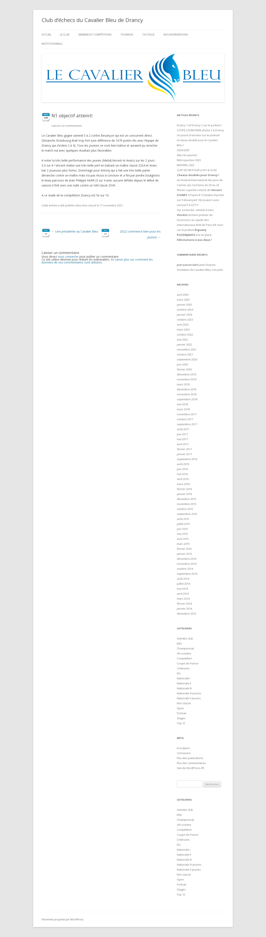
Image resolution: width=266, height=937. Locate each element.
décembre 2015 (186, 499)
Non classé (89, 205)
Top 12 (181, 723)
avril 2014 (183, 593)
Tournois (127, 34)
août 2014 (183, 579)
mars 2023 (183, 329)
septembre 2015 (187, 514)
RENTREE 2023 (185, 165)
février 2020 (184, 369)
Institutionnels (52, 43)
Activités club (185, 638)
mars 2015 (183, 544)
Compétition (184, 658)
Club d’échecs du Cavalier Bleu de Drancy (92, 20)
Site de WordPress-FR (190, 768)
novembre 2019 (186, 379)
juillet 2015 (183, 524)
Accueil (47, 34)
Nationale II (184, 683)
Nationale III (184, 688)
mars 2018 (183, 409)
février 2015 (184, 549)
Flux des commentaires (191, 763)
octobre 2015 (185, 509)
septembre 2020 (187, 359)
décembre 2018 (186, 389)
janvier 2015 (184, 554)
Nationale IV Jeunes (189, 693)
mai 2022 (182, 339)
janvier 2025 (184, 304)
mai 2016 (182, 474)
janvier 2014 (184, 608)
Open (180, 708)
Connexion (184, 753)
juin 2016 (182, 469)
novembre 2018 (186, 394)
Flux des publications (190, 758)
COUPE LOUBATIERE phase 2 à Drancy (200, 130)
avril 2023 (183, 324)
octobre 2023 (185, 319)
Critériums (183, 668)
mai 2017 (182, 439)
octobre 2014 (185, 569)
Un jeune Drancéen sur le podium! (198, 135)
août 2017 (183, 429)
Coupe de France (187, 663)
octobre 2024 (185, 309)
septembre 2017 (187, 424)
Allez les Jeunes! (187, 155)
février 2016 (184, 489)
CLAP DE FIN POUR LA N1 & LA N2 (197, 170)
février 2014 (184, 603)
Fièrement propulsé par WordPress (62, 919)
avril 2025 (183, 294)
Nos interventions (176, 34)
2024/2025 (183, 150)
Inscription (183, 748)
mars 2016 (183, 484)
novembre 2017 (186, 414)
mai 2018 (182, 404)
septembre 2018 (187, 399)
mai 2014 (182, 588)
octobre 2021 (185, 354)
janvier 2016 (184, 494)
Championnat (185, 648)
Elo (179, 673)
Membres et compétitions (95, 34)
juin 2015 (182, 529)
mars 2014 (183, 598)
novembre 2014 (186, 564)
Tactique (148, 34)
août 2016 (183, 464)
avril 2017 (183, 444)
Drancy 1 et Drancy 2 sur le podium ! (199, 125)
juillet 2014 (183, 583)
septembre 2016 (187, 459)
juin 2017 (182, 434)
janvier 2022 (184, 344)
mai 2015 (182, 534)
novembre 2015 (186, 504)
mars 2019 (183, 384)
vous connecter (68, 256)
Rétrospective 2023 (189, 160)
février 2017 (184, 449)
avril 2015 (183, 539)
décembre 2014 (186, 559)
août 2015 (183, 519)
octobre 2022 (185, 334)
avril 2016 (183, 479)
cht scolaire (184, 653)
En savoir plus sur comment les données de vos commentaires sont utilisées (97, 260)
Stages (181, 718)
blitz (179, 643)
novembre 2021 (186, 349)
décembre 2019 (186, 374)
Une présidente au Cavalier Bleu (75, 231)
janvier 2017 (184, 454)
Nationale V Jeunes (189, 698)
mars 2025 (183, 299)
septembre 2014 (187, 574)
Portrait (181, 713)
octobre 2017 (185, 419)
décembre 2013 (186, 613)
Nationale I (183, 678)
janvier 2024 (184, 314)
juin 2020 (182, 364)
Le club (64, 34)
